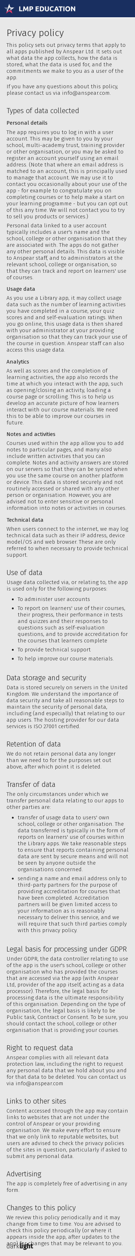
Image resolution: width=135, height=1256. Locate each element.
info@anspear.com (86, 93)
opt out (118, 203)
